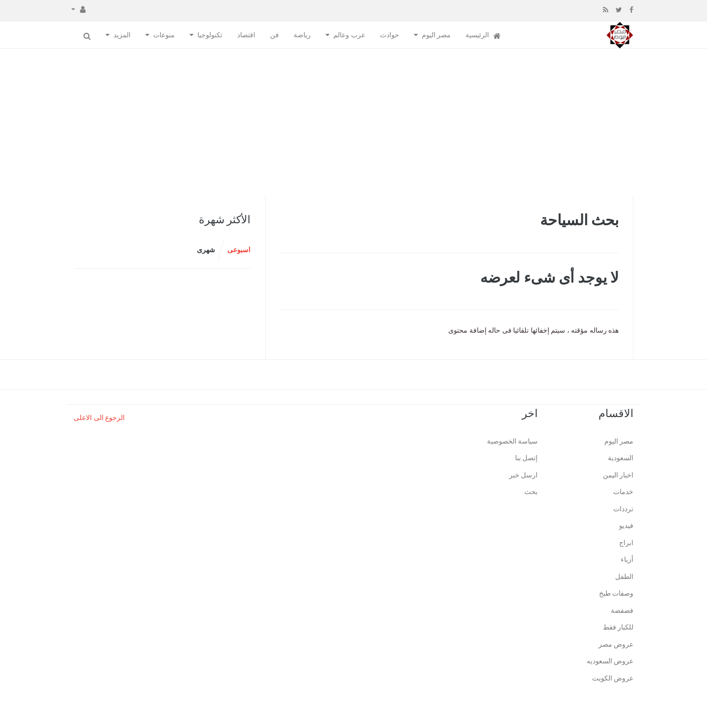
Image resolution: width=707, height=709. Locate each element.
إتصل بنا (526, 458)
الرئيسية (483, 35)
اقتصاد (246, 35)
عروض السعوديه (610, 661)
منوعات (164, 35)
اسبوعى (238, 250)
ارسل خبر (523, 475)
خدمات (623, 492)
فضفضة (622, 610)
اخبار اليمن (618, 475)
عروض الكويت (613, 678)
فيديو (626, 525)
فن (274, 35)
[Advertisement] (353, 122)
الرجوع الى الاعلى (99, 417)
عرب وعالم (349, 35)
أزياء (627, 559)
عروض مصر (616, 644)
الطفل (624, 576)
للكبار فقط (618, 627)
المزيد (122, 35)
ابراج (626, 543)
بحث (531, 492)
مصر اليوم (436, 35)
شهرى (206, 250)
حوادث (389, 35)
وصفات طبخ (616, 593)
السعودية (620, 458)
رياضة (302, 35)
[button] (78, 8)
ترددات (623, 509)
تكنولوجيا (209, 35)
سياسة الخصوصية (512, 441)
